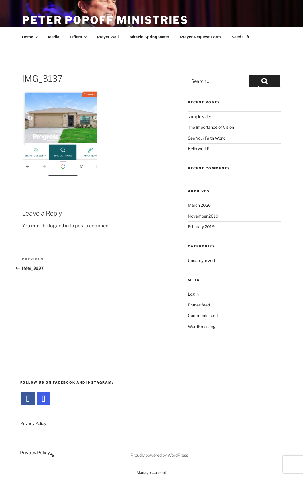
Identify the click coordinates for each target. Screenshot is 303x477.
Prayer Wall (108, 37)
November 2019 (203, 216)
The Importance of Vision (211, 127)
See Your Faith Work (206, 138)
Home (30, 37)
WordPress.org (201, 326)
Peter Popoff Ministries (105, 20)
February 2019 (201, 226)
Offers (78, 37)
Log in (193, 294)
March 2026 (199, 205)
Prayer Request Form (200, 37)
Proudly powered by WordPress (159, 455)
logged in (59, 225)
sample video (200, 116)
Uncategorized (201, 260)
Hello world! (198, 148)
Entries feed (199, 304)
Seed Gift (240, 37)
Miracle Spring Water (149, 37)
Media (54, 37)
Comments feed (203, 315)
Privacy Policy (33, 423)
